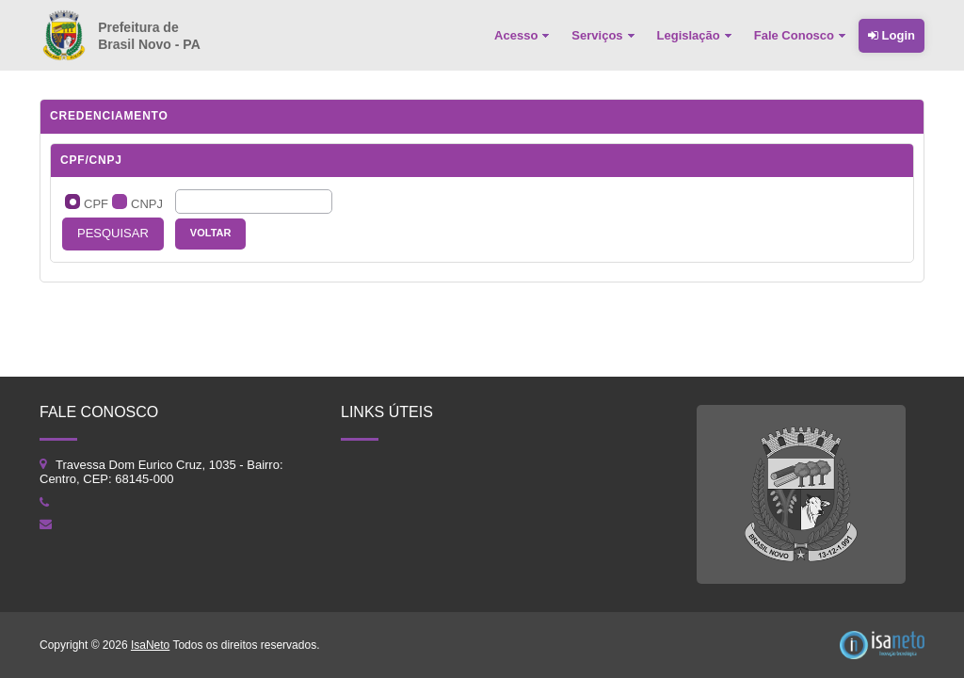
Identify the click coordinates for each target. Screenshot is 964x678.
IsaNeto (150, 645)
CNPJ (147, 204)
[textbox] (253, 201)
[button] (113, 234)
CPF (96, 204)
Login (891, 35)
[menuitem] (523, 36)
